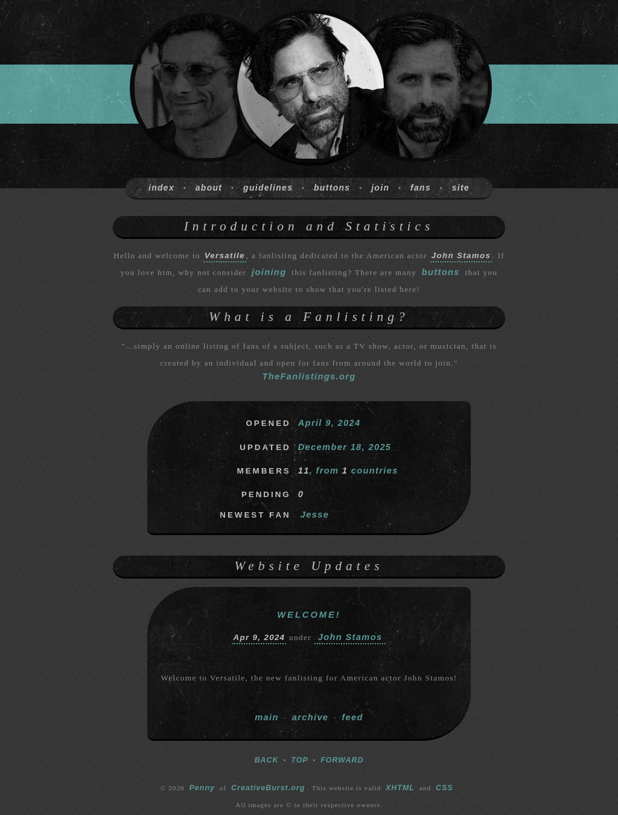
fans (420, 187)
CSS (444, 788)
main (267, 717)
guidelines (268, 187)
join (380, 187)
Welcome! (308, 615)
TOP (299, 760)
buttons (332, 187)
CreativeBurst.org (268, 788)
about (209, 187)
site (461, 187)
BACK (267, 760)
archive (310, 717)
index (161, 187)
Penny (202, 788)
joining (269, 272)
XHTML (400, 788)
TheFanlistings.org (308, 376)
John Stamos (350, 637)
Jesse (315, 514)
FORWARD (341, 760)
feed (352, 717)
